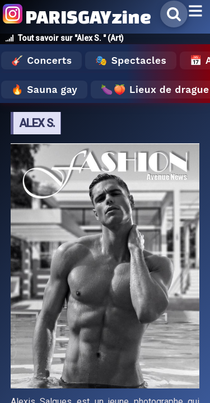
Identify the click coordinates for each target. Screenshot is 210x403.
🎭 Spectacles (130, 60)
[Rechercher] (174, 14)
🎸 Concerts (41, 60)
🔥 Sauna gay (44, 89)
